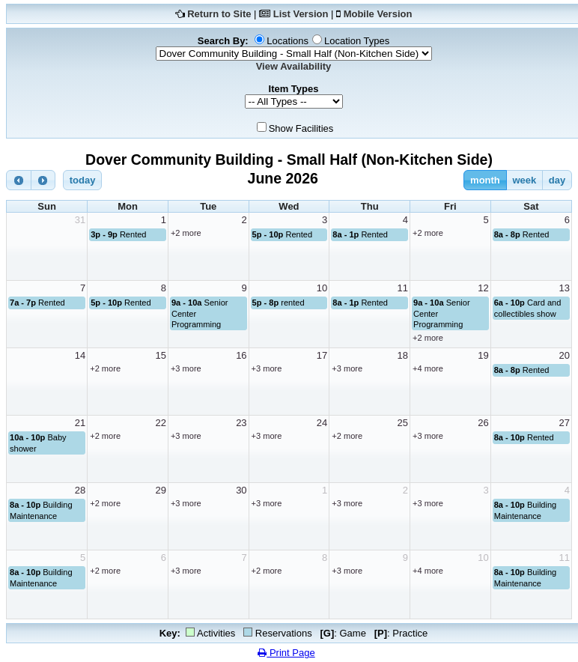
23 (241, 422)
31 (80, 219)
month (485, 180)
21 (80, 422)
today (83, 180)
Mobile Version (378, 13)
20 (564, 355)
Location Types (356, 40)
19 (483, 355)
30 (241, 490)
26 (483, 422)
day (557, 180)
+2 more (186, 232)
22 (160, 422)
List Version (301, 13)
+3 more (186, 368)
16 (241, 355)
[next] (43, 180)
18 (403, 355)
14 (80, 355)
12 (483, 288)
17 (322, 355)
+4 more (428, 368)
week (524, 180)
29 (160, 490)
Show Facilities (301, 128)
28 (80, 490)
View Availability (294, 66)
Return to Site (219, 13)
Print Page (286, 652)
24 (322, 422)
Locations (287, 40)
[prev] (18, 180)
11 (403, 288)
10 (322, 288)
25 (403, 422)
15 (160, 355)
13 (564, 288)
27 (564, 422)
